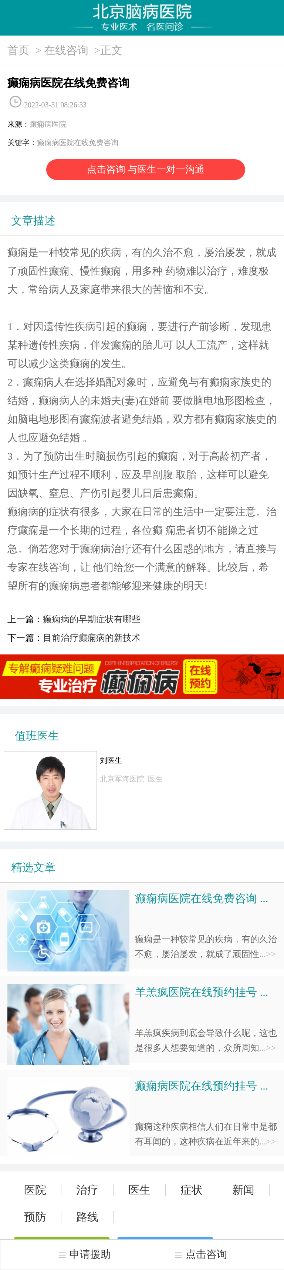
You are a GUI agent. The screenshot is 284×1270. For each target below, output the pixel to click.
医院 (35, 1190)
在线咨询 (66, 50)
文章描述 (33, 220)
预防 (35, 1217)
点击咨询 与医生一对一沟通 (146, 169)
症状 (191, 1190)
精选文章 (33, 867)
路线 (87, 1217)
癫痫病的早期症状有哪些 (92, 619)
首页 (18, 50)
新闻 (243, 1190)
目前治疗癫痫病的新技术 (92, 638)
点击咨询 (200, 1254)
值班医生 (37, 736)
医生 (139, 1190)
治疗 (87, 1190)
